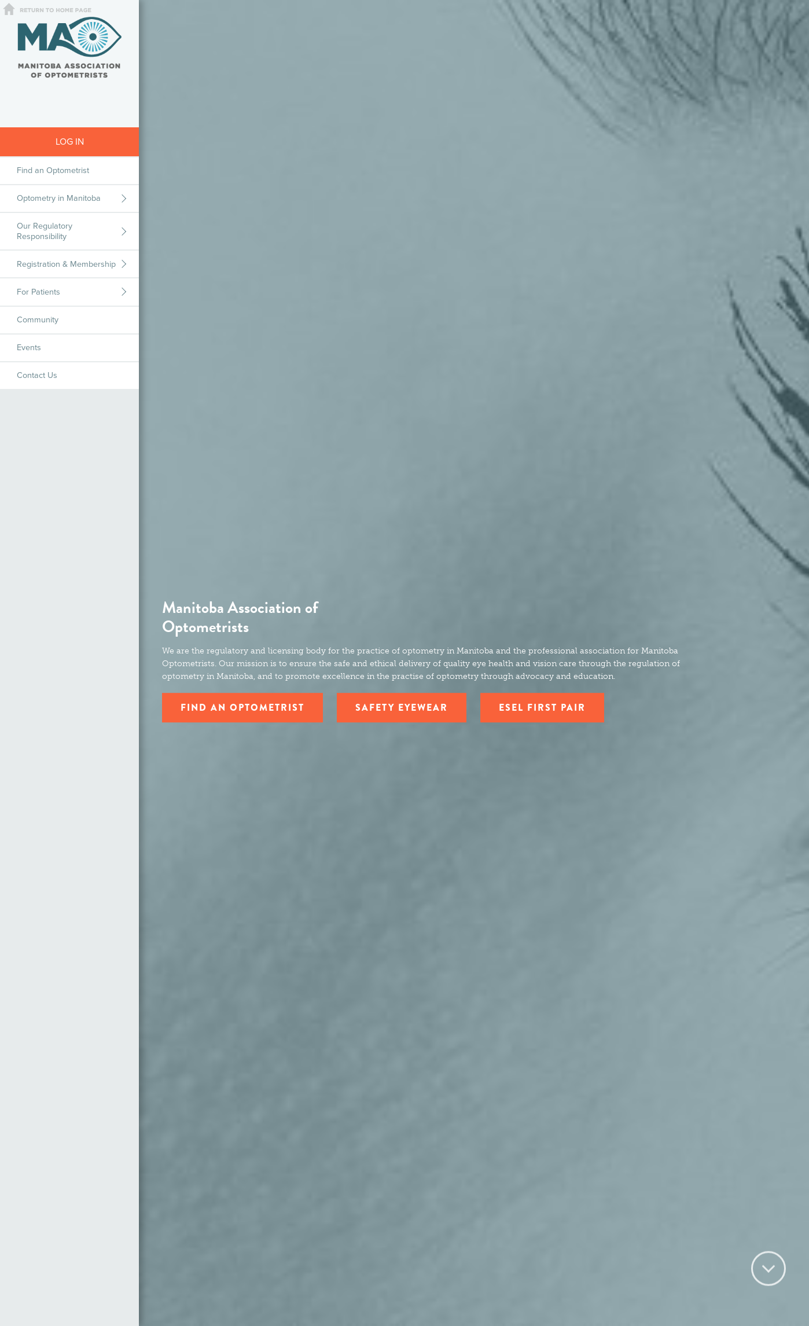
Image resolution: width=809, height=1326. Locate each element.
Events (29, 347)
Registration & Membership (66, 264)
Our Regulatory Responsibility (44, 231)
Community (37, 320)
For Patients (38, 292)
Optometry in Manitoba (59, 198)
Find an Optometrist (53, 170)
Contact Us (37, 375)
